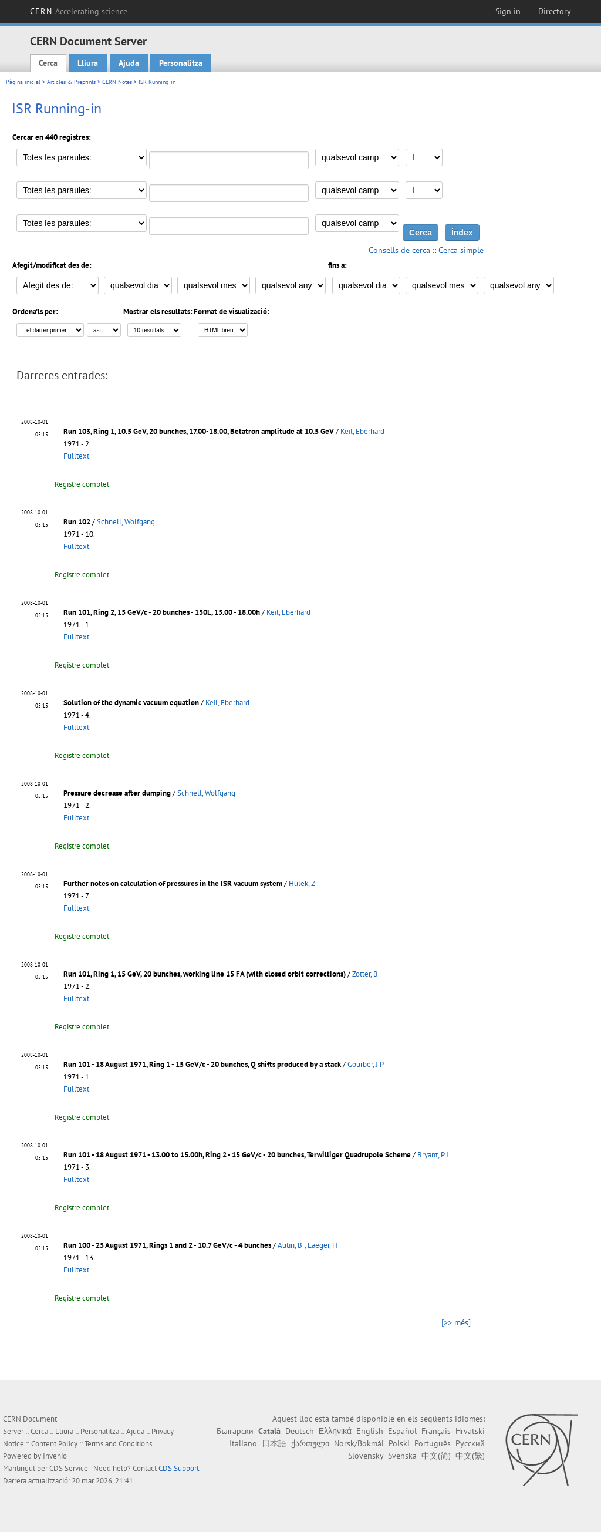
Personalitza (180, 63)
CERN (78, 11)
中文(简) (436, 1455)
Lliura (87, 63)
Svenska (402, 1455)
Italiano (243, 1443)
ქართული (310, 1443)
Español (402, 1431)
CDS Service (68, 1468)
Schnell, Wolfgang (126, 522)
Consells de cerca (399, 250)
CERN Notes (117, 82)
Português (432, 1443)
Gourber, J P (365, 1064)
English (369, 1431)
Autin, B (290, 1245)
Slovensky (365, 1455)
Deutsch (299, 1431)
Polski (399, 1443)
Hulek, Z (302, 883)
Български (235, 1431)
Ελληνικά (335, 1431)
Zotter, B (365, 974)
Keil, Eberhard (362, 431)
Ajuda (129, 63)
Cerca (48, 63)
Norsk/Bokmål (359, 1443)
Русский (470, 1443)
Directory (554, 11)
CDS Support (178, 1468)
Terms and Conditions (118, 1444)
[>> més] (456, 1322)
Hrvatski (470, 1431)
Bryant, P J (432, 1155)
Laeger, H (322, 1245)
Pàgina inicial (23, 82)
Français (436, 1431)
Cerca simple (461, 250)
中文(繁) (470, 1455)
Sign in (508, 11)
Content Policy (54, 1444)
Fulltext (76, 456)
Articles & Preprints (71, 82)
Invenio (55, 1456)
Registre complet (82, 484)
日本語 (274, 1443)
